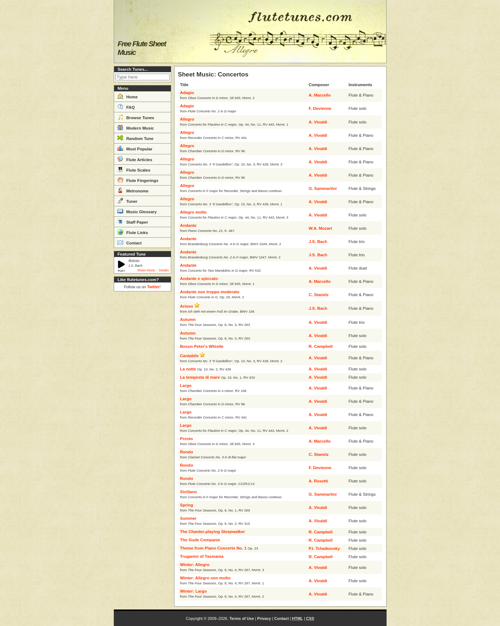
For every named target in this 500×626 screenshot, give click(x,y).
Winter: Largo (193, 591)
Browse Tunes (135, 117)
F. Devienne (320, 108)
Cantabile (189, 356)
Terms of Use (241, 618)
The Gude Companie (200, 540)
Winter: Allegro (195, 564)
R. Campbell (320, 346)
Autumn (188, 319)
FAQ (126, 106)
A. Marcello (320, 95)
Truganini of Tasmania (202, 556)
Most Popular (135, 148)
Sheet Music (146, 270)
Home (127, 96)
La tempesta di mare (200, 377)
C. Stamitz (319, 295)
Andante (188, 225)
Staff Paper (132, 221)
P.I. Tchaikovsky (324, 548)
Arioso (186, 306)
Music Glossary (137, 211)
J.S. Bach (318, 241)
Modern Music (135, 127)
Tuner (127, 201)
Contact (129, 242)
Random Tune (135, 138)
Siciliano (188, 492)
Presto (186, 438)
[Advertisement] (142, 402)
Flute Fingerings (138, 180)
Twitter (153, 287)
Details (164, 270)
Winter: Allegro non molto (205, 578)
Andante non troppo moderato (209, 292)
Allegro (187, 119)
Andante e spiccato (199, 278)
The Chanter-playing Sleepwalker (212, 531)
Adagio (187, 92)
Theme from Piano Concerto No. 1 (213, 548)
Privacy (264, 618)
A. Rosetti (318, 481)
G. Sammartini (323, 188)
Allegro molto (193, 212)
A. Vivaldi (318, 122)
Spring (186, 505)
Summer (188, 518)
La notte (188, 369)
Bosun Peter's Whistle (202, 346)
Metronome (133, 190)
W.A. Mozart (320, 228)
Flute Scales (133, 169)
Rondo (186, 452)
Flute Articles (135, 159)
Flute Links (132, 232)
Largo (186, 385)
